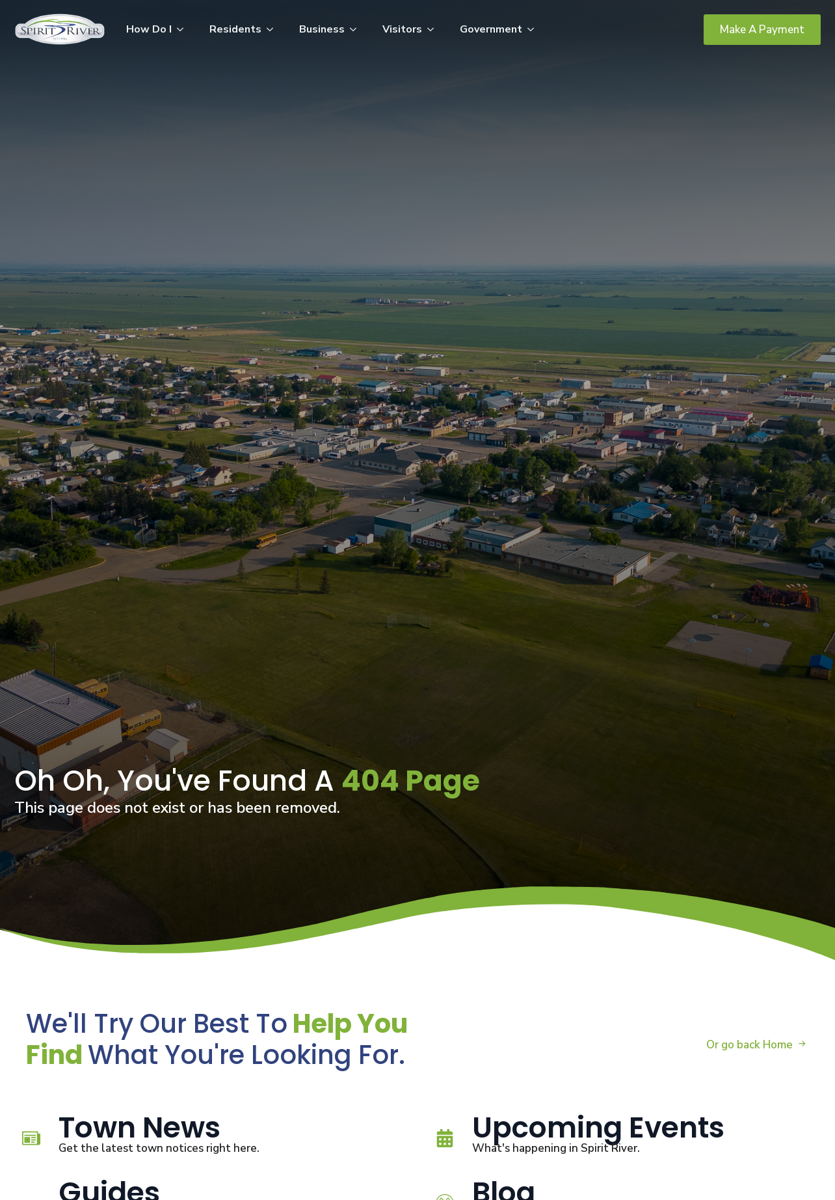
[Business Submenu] (357, 29)
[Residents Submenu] (273, 29)
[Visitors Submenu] (434, 29)
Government (491, 29)
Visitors (402, 29)
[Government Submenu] (534, 29)
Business (322, 29)
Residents (235, 29)
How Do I (149, 29)
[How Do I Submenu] (184, 29)
